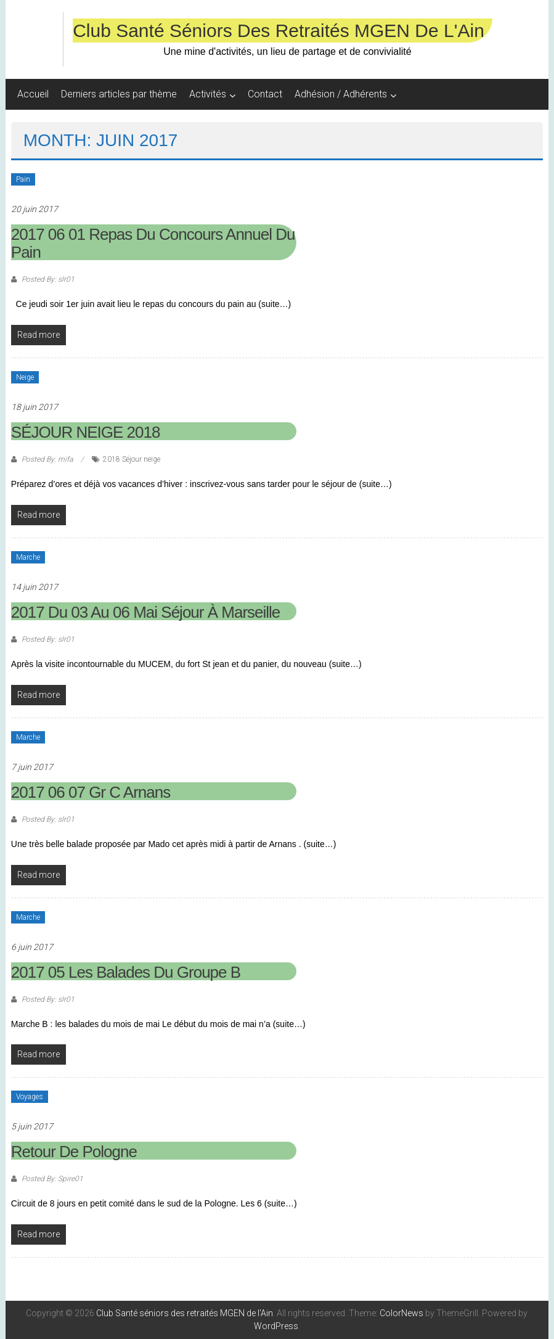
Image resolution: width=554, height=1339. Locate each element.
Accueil (33, 94)
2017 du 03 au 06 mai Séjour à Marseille (145, 612)
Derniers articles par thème (119, 94)
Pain (23, 179)
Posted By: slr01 (47, 279)
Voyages (29, 1096)
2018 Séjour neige (131, 459)
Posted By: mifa (47, 459)
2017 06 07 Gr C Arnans (90, 792)
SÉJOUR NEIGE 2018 (85, 432)
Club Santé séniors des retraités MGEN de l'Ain (278, 30)
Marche (28, 557)
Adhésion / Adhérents (341, 94)
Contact (265, 94)
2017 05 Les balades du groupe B (125, 972)
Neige (25, 377)
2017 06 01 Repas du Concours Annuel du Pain (153, 243)
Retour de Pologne (74, 1151)
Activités (207, 94)
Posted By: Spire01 (51, 1178)
